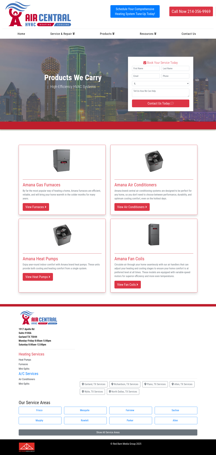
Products (107, 33)
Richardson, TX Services (124, 384)
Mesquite (84, 410)
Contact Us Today (161, 103)
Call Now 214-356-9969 (191, 11)
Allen (175, 420)
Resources (148, 33)
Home (21, 33)
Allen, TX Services (182, 384)
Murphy (39, 420)
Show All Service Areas (108, 432)
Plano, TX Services (155, 384)
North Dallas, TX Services (123, 391)
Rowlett (85, 420)
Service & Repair (62, 33)
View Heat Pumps (37, 277)
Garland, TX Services (93, 384)
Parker (130, 420)
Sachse (175, 410)
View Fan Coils (127, 285)
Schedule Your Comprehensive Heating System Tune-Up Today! (135, 11)
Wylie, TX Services (92, 391)
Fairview (130, 410)
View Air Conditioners (132, 207)
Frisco (39, 410)
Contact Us (189, 33)
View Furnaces (35, 207)
